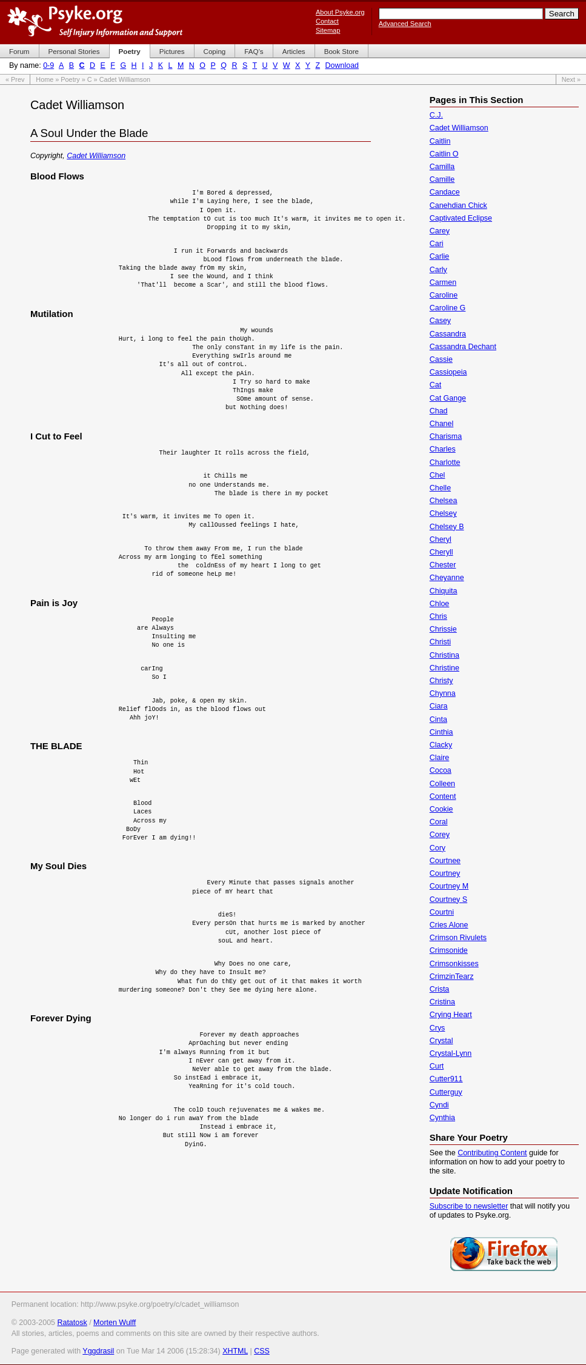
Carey (440, 231)
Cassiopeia (448, 372)
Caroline (444, 295)
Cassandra (448, 334)
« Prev (14, 79)
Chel (437, 475)
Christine (444, 668)
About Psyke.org (340, 12)
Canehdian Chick (458, 205)
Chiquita (444, 591)
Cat (435, 385)
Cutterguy (446, 1092)
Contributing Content (492, 1153)
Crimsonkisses (454, 964)
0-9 (48, 65)
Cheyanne (447, 577)
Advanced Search (405, 23)
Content (443, 796)
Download (342, 65)
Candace (445, 192)
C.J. (436, 115)
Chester (443, 565)
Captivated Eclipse (461, 218)
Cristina (442, 1002)
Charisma (446, 436)
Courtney (445, 873)
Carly (438, 269)
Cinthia (441, 732)
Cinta (438, 719)
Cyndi (439, 1105)
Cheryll (441, 552)
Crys (437, 1028)
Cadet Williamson (96, 156)
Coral (439, 822)
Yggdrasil (98, 1351)
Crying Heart (451, 1014)
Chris (438, 616)
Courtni (442, 912)
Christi (440, 642)
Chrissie (443, 629)
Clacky (441, 745)
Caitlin (440, 141)
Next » (571, 79)
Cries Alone (449, 925)
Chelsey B (447, 526)
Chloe (440, 603)
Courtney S (448, 899)
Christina (444, 655)
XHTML (235, 1351)
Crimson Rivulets (458, 937)
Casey (440, 320)
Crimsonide (449, 950)
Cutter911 (446, 1079)
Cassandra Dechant (463, 346)
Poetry (70, 79)
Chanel (442, 423)
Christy (441, 680)
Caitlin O (444, 154)
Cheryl (440, 539)
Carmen (443, 282)
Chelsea (444, 500)
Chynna (443, 693)
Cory (437, 848)
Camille (442, 179)
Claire (440, 757)
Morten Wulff (114, 1322)
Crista (440, 989)
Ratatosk (72, 1322)
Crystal (441, 1040)
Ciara (439, 706)
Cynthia (442, 1117)
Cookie (441, 809)
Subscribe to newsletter (469, 1206)
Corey (440, 834)
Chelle (440, 488)
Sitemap (328, 30)
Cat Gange (448, 398)
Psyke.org (94, 21)
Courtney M (449, 886)
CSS (262, 1351)
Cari (437, 243)
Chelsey (443, 513)
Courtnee (445, 860)
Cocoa (440, 770)
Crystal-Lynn (451, 1053)
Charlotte (445, 462)
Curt (437, 1066)
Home (44, 79)
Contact (327, 21)
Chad (439, 411)
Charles (443, 449)
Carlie (440, 256)
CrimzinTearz (452, 976)
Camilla (442, 166)
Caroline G (448, 308)
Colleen (442, 783)
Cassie (441, 359)
